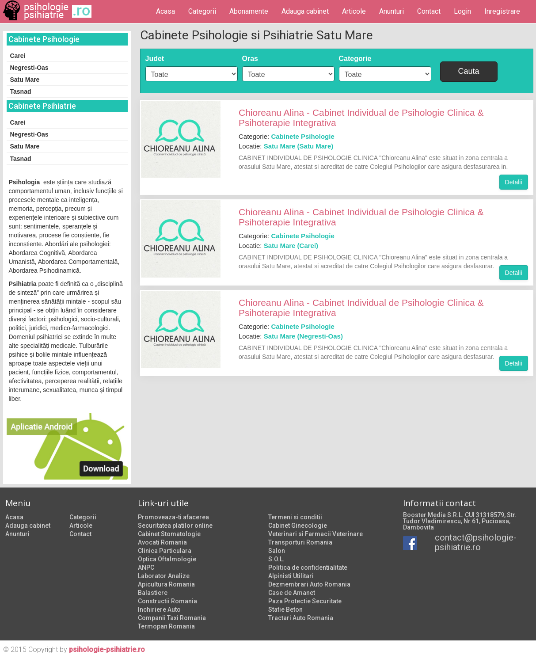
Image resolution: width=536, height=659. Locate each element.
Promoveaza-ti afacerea (173, 517)
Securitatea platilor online (175, 525)
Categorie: (287, 136)
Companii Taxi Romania (172, 618)
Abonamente (248, 11)
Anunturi (391, 11)
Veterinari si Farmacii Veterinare (315, 534)
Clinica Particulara (164, 551)
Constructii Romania (167, 601)
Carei (18, 55)
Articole (354, 11)
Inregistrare (502, 11)
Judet (154, 58)
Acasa (165, 11)
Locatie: (286, 146)
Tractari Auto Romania (300, 618)
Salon (276, 551)
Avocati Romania (162, 542)
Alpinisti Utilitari (291, 576)
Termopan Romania (166, 626)
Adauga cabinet (305, 11)
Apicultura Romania (166, 584)
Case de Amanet (291, 593)
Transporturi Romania (300, 542)
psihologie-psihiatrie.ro (107, 649)
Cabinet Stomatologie (169, 534)
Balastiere (152, 593)
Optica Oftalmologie (167, 559)
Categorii (202, 11)
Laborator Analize (164, 576)
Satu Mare (25, 79)
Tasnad (20, 91)
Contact (429, 11)
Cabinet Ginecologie (297, 525)
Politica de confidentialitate (307, 567)
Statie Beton (285, 609)
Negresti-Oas (29, 67)
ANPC (146, 567)
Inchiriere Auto (159, 609)
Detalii (513, 182)
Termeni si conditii (295, 517)
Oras (250, 58)
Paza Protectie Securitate (305, 601)
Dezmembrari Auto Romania (309, 584)
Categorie (355, 58)
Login (462, 11)
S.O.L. (276, 559)
